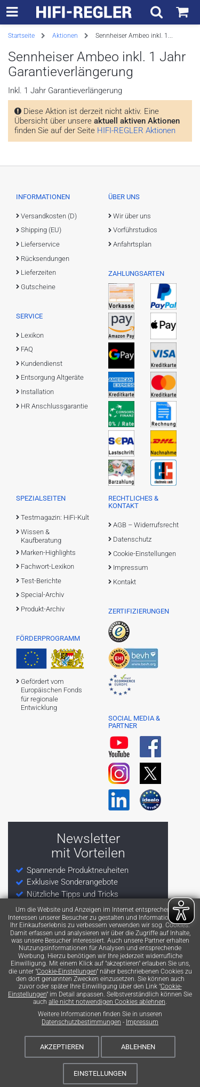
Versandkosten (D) (49, 216)
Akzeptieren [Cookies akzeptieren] (62, 1047)
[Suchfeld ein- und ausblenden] (156, 12)
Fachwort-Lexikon (47, 566)
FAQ (27, 349)
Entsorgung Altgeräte (52, 377)
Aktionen (65, 35)
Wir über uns (132, 216)
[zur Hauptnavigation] (12, 12)
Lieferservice (40, 244)
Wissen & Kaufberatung (41, 536)
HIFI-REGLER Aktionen (136, 130)
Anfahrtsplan (132, 244)
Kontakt (124, 582)
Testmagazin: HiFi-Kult (55, 517)
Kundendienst (41, 363)
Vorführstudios (135, 230)
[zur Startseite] (84, 12)
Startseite (21, 35)
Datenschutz (132, 539)
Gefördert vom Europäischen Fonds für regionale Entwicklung (51, 694)
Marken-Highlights (48, 553)
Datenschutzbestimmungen (81, 1022)
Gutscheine (38, 287)
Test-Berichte (41, 581)
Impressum (142, 1022)
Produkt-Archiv (43, 609)
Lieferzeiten (38, 272)
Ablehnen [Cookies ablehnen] (138, 1047)
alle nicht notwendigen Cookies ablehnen (107, 1002)
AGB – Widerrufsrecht (146, 525)
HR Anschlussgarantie (54, 406)
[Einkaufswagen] (182, 12)
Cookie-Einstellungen (67, 971)
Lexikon (32, 335)
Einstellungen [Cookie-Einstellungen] (100, 1073)
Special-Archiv (42, 595)
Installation (37, 392)
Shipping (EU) (41, 230)
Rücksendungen (45, 259)
